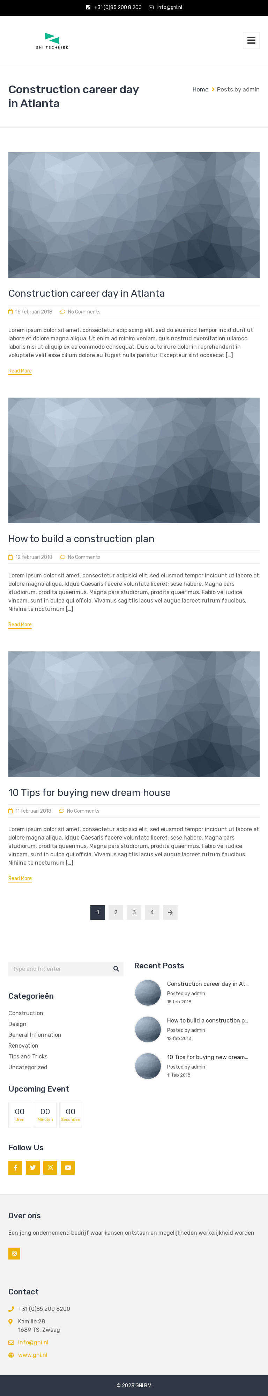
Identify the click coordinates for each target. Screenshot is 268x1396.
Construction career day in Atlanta (86, 293)
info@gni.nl (169, 7)
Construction (25, 1013)
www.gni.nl (32, 1355)
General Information (34, 1035)
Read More (20, 371)
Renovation (23, 1045)
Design (17, 1024)
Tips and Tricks (27, 1056)
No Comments (84, 312)
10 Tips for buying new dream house (89, 792)
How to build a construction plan (81, 539)
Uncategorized (27, 1067)
